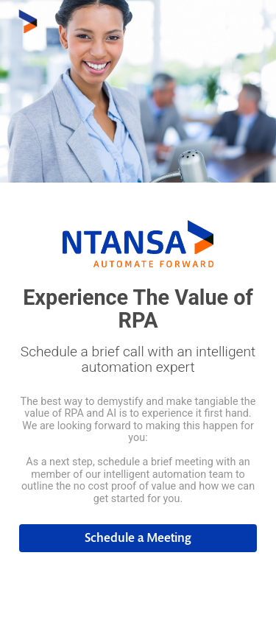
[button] (138, 538)
